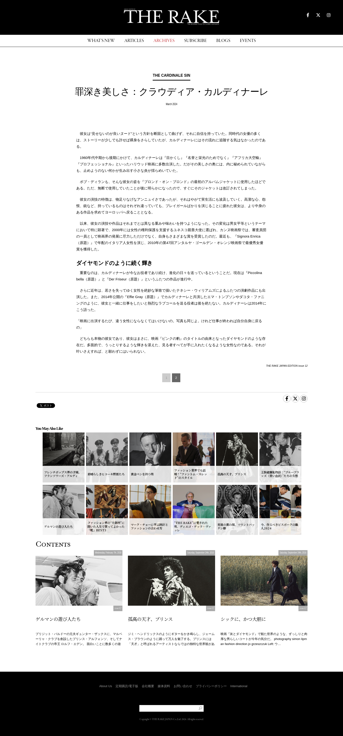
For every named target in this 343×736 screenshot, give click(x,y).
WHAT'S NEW (101, 41)
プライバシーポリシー (211, 686)
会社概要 (148, 686)
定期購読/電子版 (127, 686)
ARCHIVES (164, 41)
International (238, 686)
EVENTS (248, 41)
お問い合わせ (183, 686)
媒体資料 (164, 686)
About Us (105, 686)
